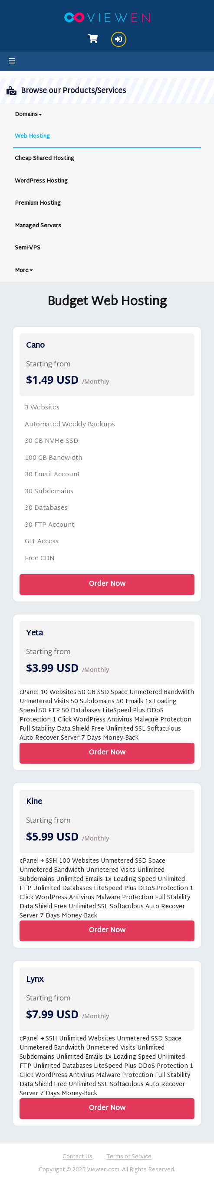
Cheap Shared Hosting (44, 158)
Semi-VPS (27, 248)
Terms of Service (128, 1157)
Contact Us (77, 1157)
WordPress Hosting (41, 181)
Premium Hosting (38, 203)
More (24, 271)
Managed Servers (38, 226)
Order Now (107, 584)
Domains (28, 115)
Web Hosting (32, 136)
